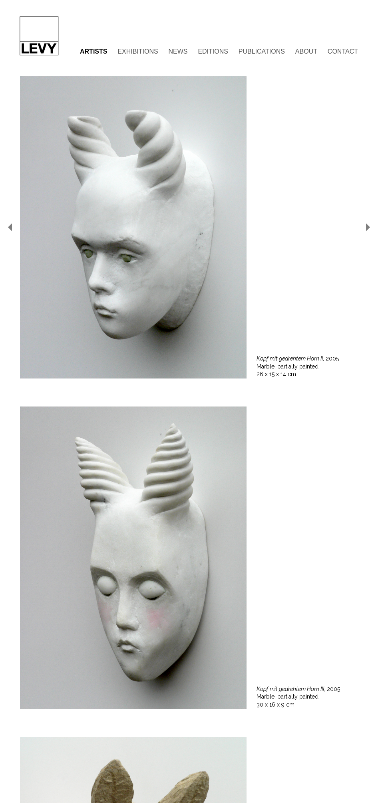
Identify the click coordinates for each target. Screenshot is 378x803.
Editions (213, 51)
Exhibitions (137, 51)
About (306, 51)
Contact (343, 51)
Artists (93, 51)
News (178, 51)
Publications (262, 51)
